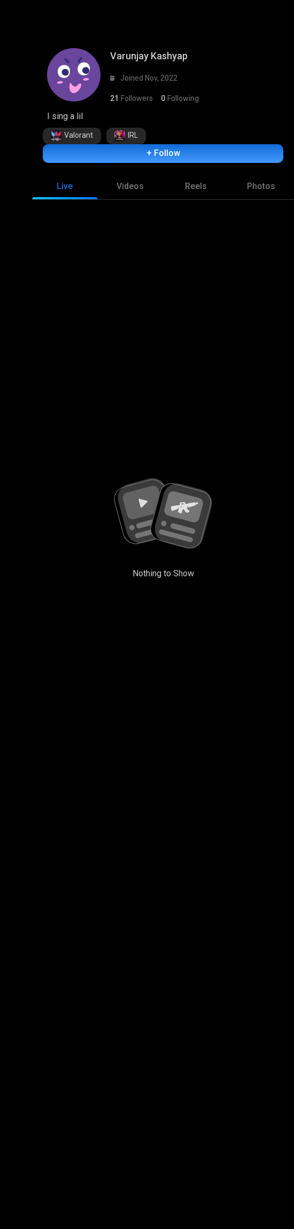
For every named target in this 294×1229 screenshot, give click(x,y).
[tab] (65, 201)
